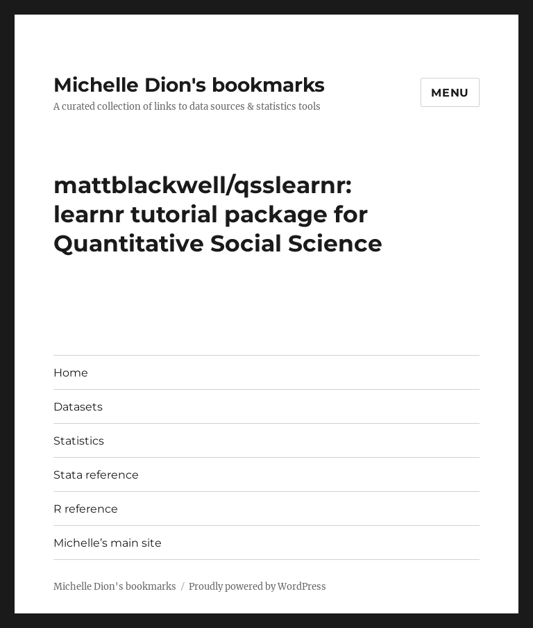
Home (70, 372)
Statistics (78, 440)
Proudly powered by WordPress (257, 587)
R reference (85, 508)
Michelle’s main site (107, 543)
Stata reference (96, 474)
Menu (450, 92)
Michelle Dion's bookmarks (189, 85)
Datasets (78, 406)
